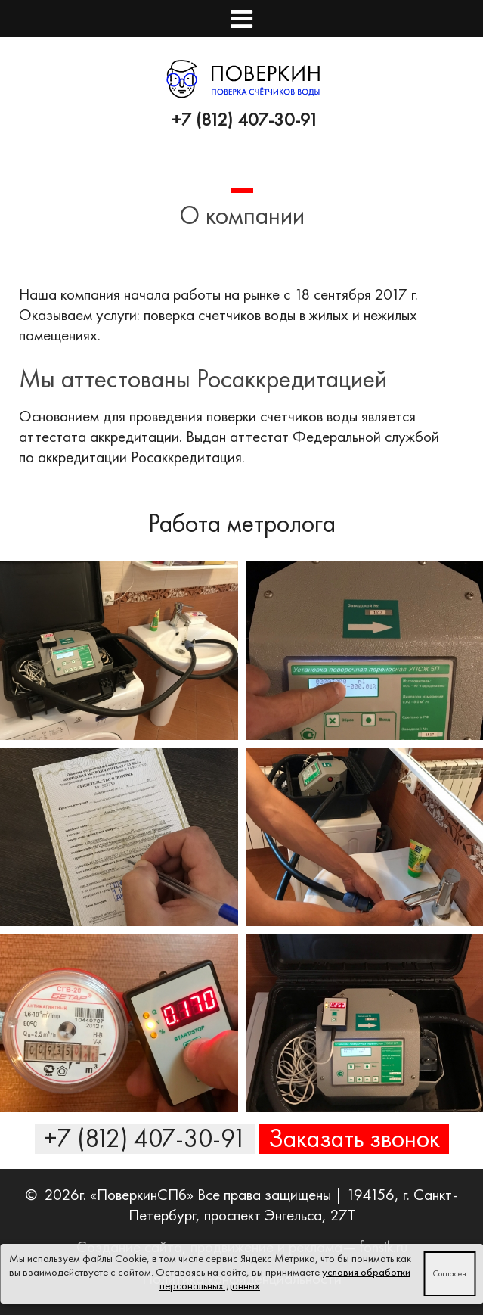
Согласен (449, 1273)
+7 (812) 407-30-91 (245, 119)
